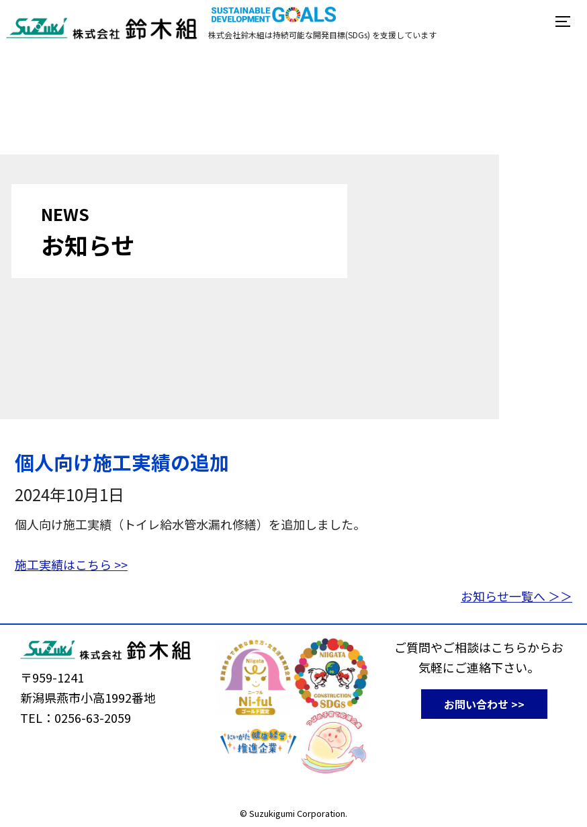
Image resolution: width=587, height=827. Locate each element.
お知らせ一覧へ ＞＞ (516, 596)
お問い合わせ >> (484, 704)
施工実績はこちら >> (71, 564)
